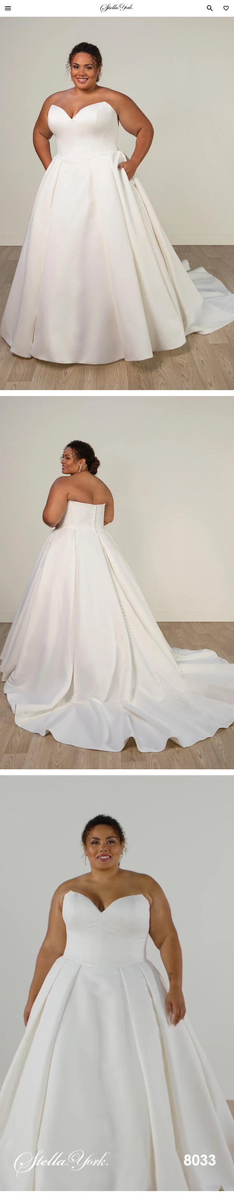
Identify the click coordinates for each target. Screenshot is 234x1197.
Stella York (116, 8)
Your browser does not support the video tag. (117, 983)
